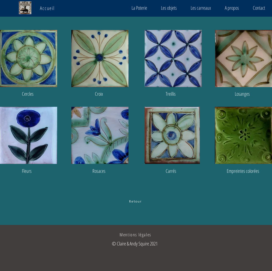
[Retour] (136, 201)
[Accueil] (48, 8)
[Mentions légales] (136, 234)
